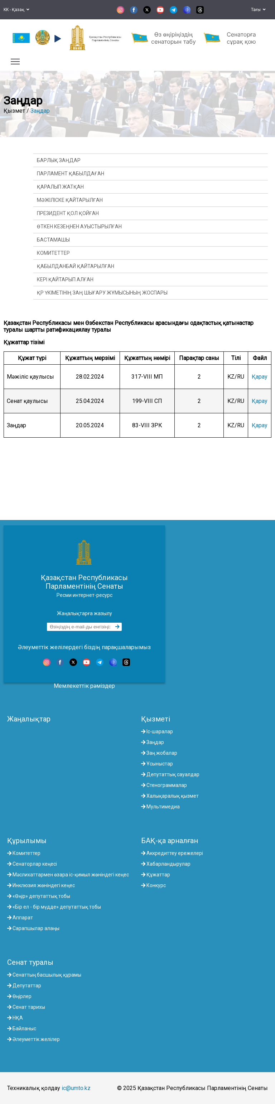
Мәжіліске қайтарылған (70, 200)
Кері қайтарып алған (65, 279)
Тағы (258, 9)
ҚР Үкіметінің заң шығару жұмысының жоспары (102, 293)
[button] (56, 38)
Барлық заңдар (59, 160)
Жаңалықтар (28, 719)
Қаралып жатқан (60, 187)
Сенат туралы (30, 962)
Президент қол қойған (68, 213)
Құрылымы (27, 840)
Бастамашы (53, 240)
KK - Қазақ (16, 9)
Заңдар (40, 110)
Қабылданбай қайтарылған (75, 266)
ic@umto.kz (76, 1088)
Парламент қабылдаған (70, 173)
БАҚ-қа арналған (169, 840)
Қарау (259, 376)
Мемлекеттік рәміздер (84, 685)
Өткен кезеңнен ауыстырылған (79, 226)
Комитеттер (53, 253)
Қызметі (155, 719)
